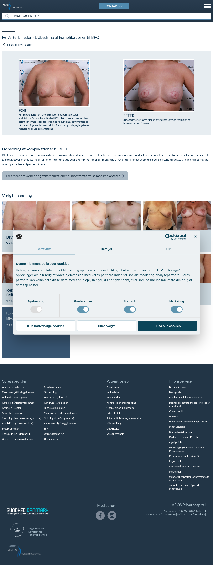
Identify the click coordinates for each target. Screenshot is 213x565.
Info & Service (180, 381)
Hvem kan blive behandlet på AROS (188, 421)
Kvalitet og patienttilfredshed (185, 437)
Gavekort (174, 416)
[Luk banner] (195, 236)
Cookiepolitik (176, 411)
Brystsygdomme (53, 387)
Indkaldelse (112, 392)
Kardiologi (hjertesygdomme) (18, 402)
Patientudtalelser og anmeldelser (124, 418)
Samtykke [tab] (44, 248)
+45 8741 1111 (151, 514)
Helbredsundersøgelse (14, 397)
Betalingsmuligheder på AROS (185, 397)
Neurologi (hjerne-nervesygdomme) (21, 418)
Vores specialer (14, 381)
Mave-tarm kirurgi (12, 413)
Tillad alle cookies (167, 326)
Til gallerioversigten (17, 44)
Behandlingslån (177, 387)
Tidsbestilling (113, 423)
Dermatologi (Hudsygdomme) (18, 392)
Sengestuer (175, 471)
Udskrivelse (112, 428)
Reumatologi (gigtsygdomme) (60, 423)
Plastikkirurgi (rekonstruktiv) (17, 423)
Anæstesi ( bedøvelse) (14, 387)
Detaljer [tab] (106, 248)
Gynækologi (50, 392)
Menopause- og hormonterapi (60, 413)
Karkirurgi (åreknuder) (56, 402)
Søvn (46, 428)
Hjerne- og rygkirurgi (55, 397)
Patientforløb (117, 381)
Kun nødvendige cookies (45, 326)
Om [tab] (168, 248)
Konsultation (113, 397)
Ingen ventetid (177, 426)
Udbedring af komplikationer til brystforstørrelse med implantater (65, 175)
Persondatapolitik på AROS (184, 456)
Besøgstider (175, 392)
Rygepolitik (175, 461)
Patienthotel (113, 413)
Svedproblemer (10, 428)
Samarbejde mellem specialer (185, 466)
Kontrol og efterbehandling (121, 402)
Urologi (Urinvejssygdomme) (17, 439)
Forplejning (112, 387)
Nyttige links (175, 442)
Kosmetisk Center (11, 407)
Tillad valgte (106, 326)
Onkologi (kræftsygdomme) (59, 418)
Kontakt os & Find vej (180, 431)
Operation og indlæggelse (120, 407)
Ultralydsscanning (54, 433)
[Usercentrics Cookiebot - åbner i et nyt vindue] (168, 237)
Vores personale (115, 433)
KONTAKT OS (114, 6)
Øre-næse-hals (52, 439)
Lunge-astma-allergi (54, 407)
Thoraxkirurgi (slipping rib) (16, 433)
